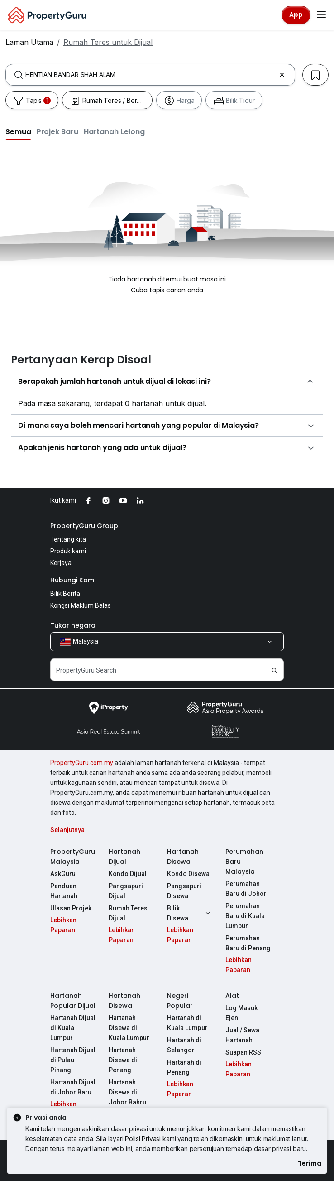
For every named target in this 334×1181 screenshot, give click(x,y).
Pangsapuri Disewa (184, 891)
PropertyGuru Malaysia (72, 856)
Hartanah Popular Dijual (72, 1000)
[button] (18, 131)
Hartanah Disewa (183, 856)
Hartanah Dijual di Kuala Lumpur (72, 1027)
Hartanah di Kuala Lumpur (187, 1022)
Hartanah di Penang (184, 1067)
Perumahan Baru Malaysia (244, 861)
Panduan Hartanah (63, 891)
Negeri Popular (180, 1000)
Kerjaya (61, 562)
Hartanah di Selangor (184, 1045)
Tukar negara (72, 625)
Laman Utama (29, 42)
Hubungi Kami (72, 580)
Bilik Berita (65, 593)
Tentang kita (68, 539)
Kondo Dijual (128, 873)
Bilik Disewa (189, 913)
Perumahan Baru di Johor (246, 888)
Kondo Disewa (188, 873)
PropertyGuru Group (84, 525)
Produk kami (68, 551)
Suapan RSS (243, 1052)
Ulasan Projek (70, 908)
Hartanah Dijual (124, 856)
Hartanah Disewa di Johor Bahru (127, 1092)
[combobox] (150, 75)
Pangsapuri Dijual (126, 891)
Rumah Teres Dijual (128, 913)
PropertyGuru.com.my (81, 762)
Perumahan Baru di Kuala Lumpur (245, 915)
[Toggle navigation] (321, 14)
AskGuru (63, 873)
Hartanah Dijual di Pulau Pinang (72, 1060)
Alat (232, 995)
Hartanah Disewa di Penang (123, 1060)
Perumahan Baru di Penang (248, 943)
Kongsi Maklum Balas (80, 605)
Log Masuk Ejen (241, 1012)
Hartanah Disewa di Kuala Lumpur (129, 1027)
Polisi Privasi (143, 1138)
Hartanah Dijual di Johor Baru (72, 1087)
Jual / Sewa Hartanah (242, 1035)
